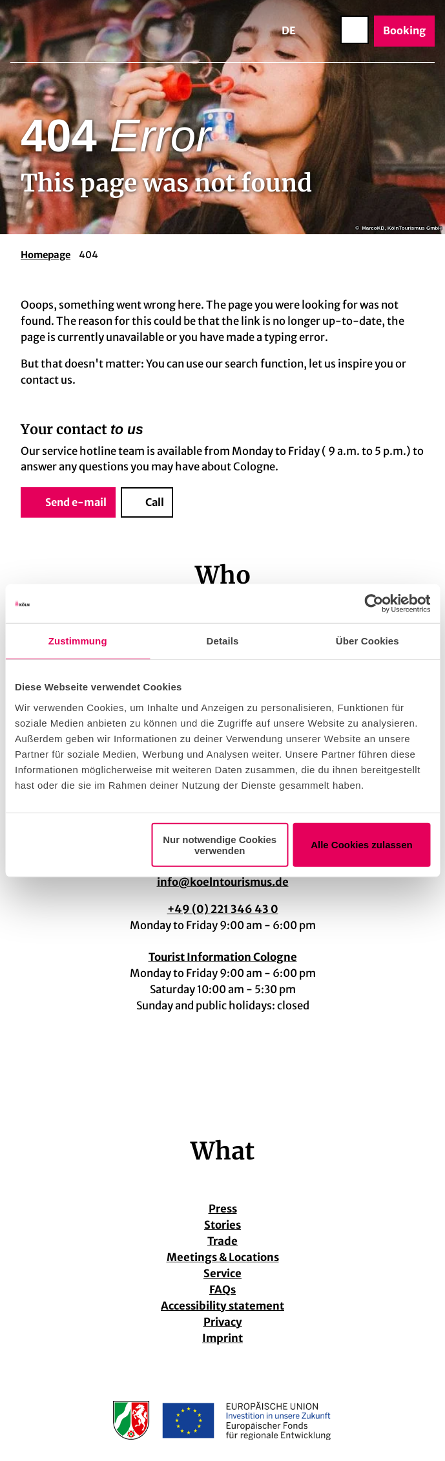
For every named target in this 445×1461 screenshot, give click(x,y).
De (289, 30)
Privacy (222, 1322)
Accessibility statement (222, 1306)
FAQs (222, 1290)
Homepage (45, 255)
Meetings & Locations (223, 1257)
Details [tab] (223, 640)
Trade (222, 1241)
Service (222, 1273)
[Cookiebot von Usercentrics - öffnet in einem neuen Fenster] (373, 603)
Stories (222, 1225)
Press (223, 1209)
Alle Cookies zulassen (362, 844)
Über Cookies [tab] (367, 640)
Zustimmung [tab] (77, 640)
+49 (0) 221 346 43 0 (222, 909)
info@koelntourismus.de (223, 882)
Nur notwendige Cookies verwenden (219, 844)
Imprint (222, 1338)
